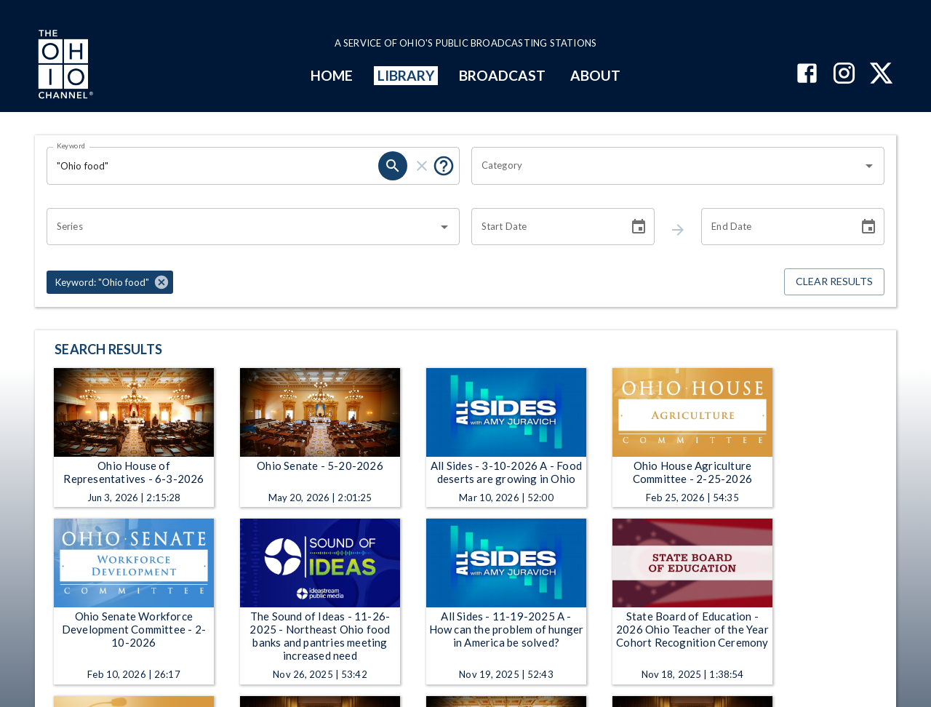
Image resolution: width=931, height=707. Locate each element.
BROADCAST (502, 75)
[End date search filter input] (774, 227)
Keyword (71, 145)
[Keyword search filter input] (212, 166)
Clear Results (834, 282)
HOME (332, 75)
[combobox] (667, 165)
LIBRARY (406, 75)
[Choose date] (638, 226)
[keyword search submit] (392, 165)
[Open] (869, 166)
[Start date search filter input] (544, 227)
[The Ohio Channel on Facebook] (807, 74)
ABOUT (595, 75)
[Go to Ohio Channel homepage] (64, 66)
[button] (110, 282)
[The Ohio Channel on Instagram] (844, 74)
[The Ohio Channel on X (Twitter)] (881, 74)
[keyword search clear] (421, 165)
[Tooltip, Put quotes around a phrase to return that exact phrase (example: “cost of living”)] (443, 165)
